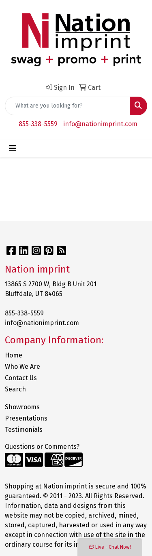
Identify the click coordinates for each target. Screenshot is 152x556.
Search (15, 389)
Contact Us (21, 378)
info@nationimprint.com (100, 124)
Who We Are (22, 366)
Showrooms (22, 407)
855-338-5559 (38, 124)
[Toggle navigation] (12, 148)
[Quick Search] (67, 106)
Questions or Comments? (42, 446)
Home (13, 355)
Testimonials (24, 429)
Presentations (26, 418)
